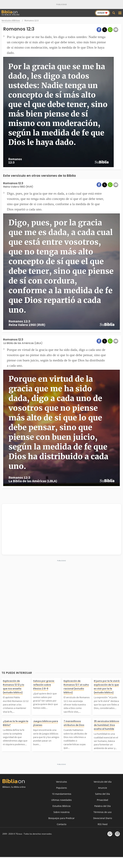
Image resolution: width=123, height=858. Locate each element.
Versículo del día (102, 781)
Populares (61, 787)
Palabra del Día (102, 806)
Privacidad (102, 799)
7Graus (19, 833)
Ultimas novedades (61, 799)
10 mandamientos (61, 793)
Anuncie (102, 787)
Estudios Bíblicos (62, 806)
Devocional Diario (102, 818)
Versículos (61, 781)
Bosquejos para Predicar (61, 818)
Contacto (61, 824)
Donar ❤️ (102, 13)
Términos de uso (102, 812)
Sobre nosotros (61, 812)
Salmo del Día (102, 793)
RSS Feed (102, 824)
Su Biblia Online (11, 13)
